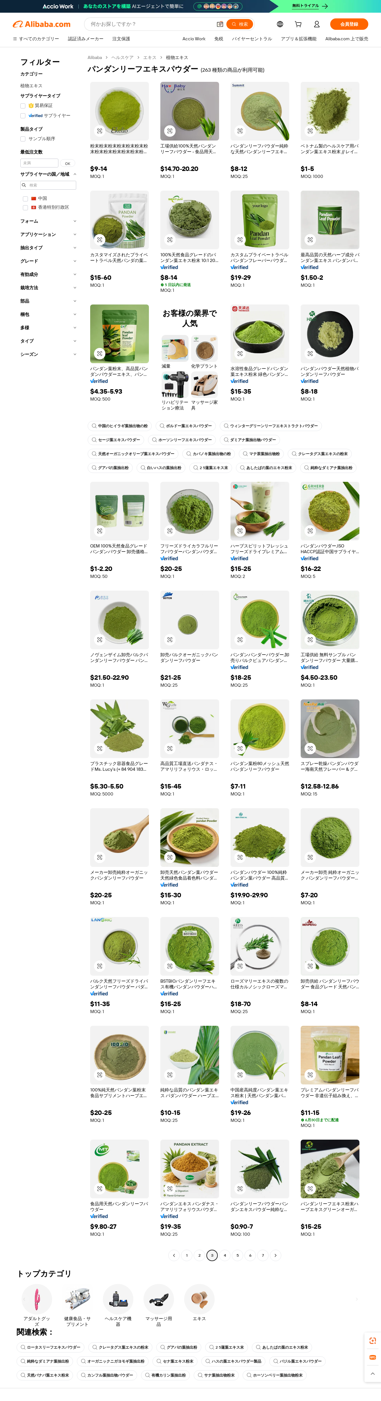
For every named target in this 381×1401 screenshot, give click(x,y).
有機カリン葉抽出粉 (165, 1375)
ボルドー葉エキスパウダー (186, 426)
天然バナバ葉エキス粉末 (45, 1375)
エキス (150, 57)
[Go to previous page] (174, 1255)
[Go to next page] (275, 1255)
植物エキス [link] (177, 57)
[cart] (299, 25)
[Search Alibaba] (151, 24)
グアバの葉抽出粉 (110, 467)
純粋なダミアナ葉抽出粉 (328, 467)
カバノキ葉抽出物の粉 (208, 453)
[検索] (239, 24)
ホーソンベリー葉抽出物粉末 (275, 1375)
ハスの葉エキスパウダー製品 (233, 1361)
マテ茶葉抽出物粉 (261, 453)
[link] (372, 1340)
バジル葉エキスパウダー (297, 1361)
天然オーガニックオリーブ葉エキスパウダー (133, 453)
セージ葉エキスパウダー (116, 439)
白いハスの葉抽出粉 (161, 467)
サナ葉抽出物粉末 (216, 1375)
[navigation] (48, 657)
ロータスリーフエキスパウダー (50, 1347)
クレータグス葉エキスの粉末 (320, 453)
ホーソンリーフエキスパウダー (182, 439)
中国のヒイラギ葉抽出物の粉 (120, 426)
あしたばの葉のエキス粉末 (266, 467)
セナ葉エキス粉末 (175, 1361)
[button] (220, 24)
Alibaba (95, 57)
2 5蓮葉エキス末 (210, 467)
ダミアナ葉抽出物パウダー (250, 439)
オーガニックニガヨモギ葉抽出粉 (112, 1361)
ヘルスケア (122, 57)
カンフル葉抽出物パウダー (107, 1375)
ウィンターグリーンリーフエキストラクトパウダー (271, 426)
